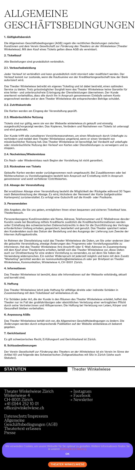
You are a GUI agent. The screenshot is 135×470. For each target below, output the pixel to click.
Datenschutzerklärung (73, 449)
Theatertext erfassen (22, 429)
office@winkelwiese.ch (24, 408)
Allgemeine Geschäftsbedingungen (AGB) (30, 422)
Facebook (81, 396)
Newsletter (83, 400)
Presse (10, 433)
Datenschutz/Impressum (26, 416)
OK (67, 454)
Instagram (82, 391)
